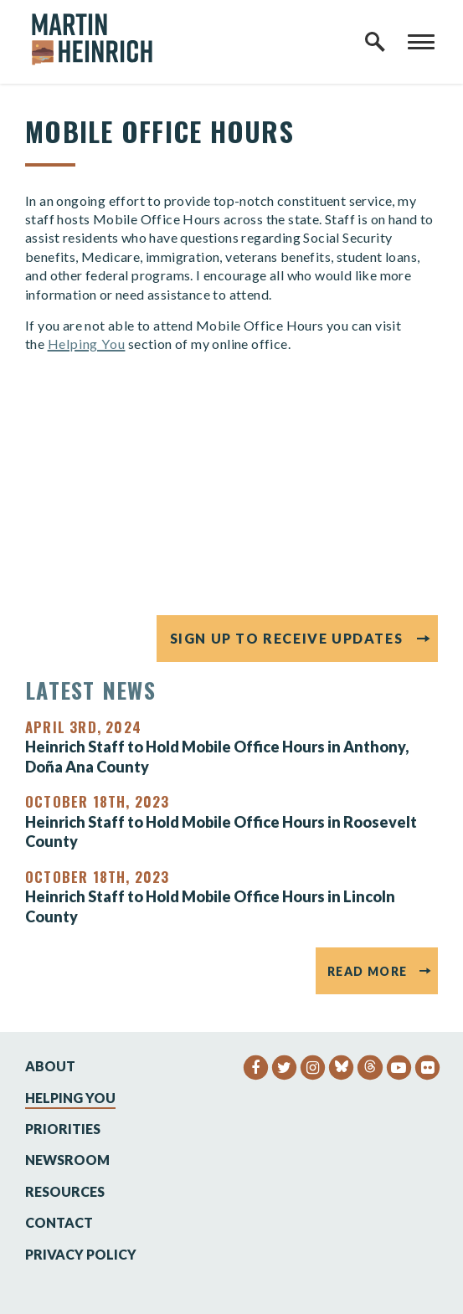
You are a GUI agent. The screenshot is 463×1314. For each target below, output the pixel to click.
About (50, 1066)
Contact (59, 1222)
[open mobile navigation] (421, 42)
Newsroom (67, 1160)
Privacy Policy (80, 1254)
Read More (367, 971)
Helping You (87, 344)
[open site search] (375, 42)
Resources (65, 1191)
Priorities (62, 1129)
